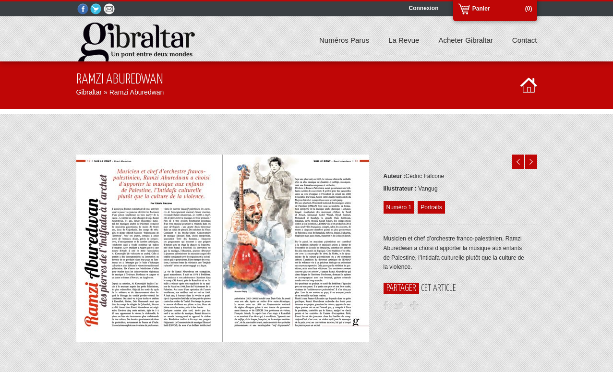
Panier (481, 8)
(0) (528, 8)
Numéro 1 (399, 207)
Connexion (424, 8)
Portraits (431, 207)
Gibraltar (89, 92)
